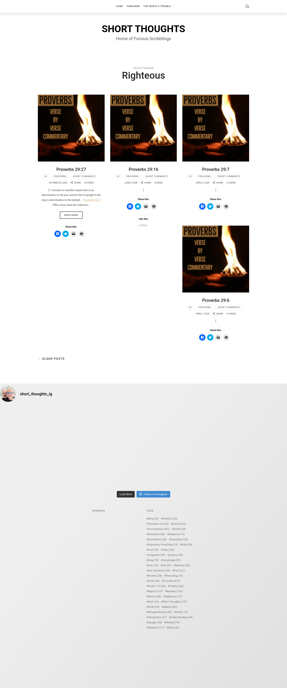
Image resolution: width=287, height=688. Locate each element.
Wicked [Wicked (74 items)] (172, 622)
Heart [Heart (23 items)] (168, 549)
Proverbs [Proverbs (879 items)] (171, 581)
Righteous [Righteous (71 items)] (173, 596)
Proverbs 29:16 (143, 169)
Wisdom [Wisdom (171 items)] (156, 627)
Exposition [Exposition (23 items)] (179, 539)
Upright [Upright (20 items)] (155, 622)
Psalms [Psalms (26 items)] (177, 586)
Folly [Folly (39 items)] (187, 544)
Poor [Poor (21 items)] (179, 570)
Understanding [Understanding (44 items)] (181, 617)
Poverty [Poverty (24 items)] (155, 575)
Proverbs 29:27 (71, 169)
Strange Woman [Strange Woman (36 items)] (160, 612)
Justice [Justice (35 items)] (176, 555)
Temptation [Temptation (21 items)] (157, 617)
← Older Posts (51, 358)
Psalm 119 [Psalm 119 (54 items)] (157, 586)
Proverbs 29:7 (215, 169)
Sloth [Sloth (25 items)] (153, 607)
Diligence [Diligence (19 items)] (177, 534)
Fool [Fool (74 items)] (153, 549)
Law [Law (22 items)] (153, 565)
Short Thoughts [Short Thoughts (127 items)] (175, 601)
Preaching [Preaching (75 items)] (174, 575)
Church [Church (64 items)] (179, 523)
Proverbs (60, 176)
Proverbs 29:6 (215, 300)
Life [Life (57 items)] (167, 565)
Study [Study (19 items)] (181, 612)
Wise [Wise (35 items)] (173, 627)
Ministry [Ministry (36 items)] (182, 565)
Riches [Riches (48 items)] (154, 596)
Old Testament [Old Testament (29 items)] (159, 570)
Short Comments (84, 176)
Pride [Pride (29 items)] (153, 581)
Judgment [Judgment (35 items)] (156, 555)
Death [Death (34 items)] (180, 529)
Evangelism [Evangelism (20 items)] (157, 539)
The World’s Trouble (157, 6)
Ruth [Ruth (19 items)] (153, 601)
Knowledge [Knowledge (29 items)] (171, 560)
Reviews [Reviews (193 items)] (174, 591)
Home (119, 6)
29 (45, 176)
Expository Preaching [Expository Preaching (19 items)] (163, 544)
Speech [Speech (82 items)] (170, 607)
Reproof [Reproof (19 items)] (155, 591)
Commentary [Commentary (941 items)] (159, 529)
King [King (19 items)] (153, 560)
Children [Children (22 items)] (169, 518)
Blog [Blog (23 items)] (153, 518)
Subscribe (133, 6)
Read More (71, 215)
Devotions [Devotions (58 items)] (156, 534)
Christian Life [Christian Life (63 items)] (158, 523)
